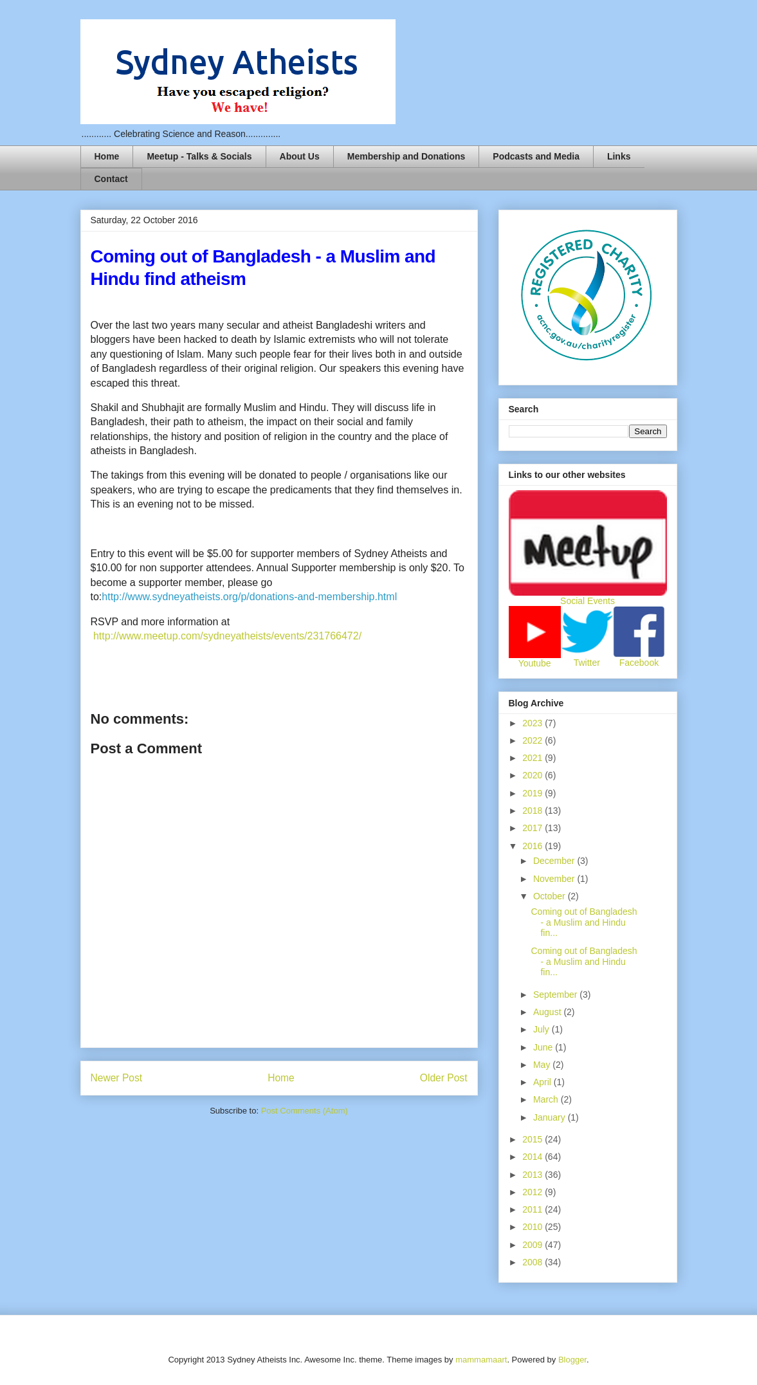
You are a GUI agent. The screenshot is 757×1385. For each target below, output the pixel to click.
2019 (533, 793)
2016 (533, 846)
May (542, 1064)
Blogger (572, 1359)
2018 (533, 810)
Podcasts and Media (536, 156)
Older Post (444, 1077)
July (542, 1029)
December (555, 861)
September (556, 994)
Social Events (587, 601)
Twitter (587, 662)
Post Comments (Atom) (304, 1110)
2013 (533, 1174)
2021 (533, 758)
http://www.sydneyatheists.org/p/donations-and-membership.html (249, 596)
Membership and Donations (406, 156)
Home (107, 156)
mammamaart (481, 1359)
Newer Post (117, 1077)
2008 (533, 1262)
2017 (533, 828)
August (548, 1012)
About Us (300, 156)
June (544, 1047)
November (555, 879)
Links (619, 156)
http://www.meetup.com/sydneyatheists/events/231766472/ (227, 635)
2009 (533, 1245)
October (550, 896)
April (543, 1082)
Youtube (534, 663)
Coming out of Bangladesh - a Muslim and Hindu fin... (584, 922)
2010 (533, 1227)
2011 (533, 1209)
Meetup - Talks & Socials (199, 156)
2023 (533, 723)
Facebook (639, 662)
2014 (533, 1156)
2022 (533, 740)
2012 (533, 1192)
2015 (533, 1139)
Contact (111, 179)
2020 (533, 775)
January (550, 1117)
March (547, 1099)
